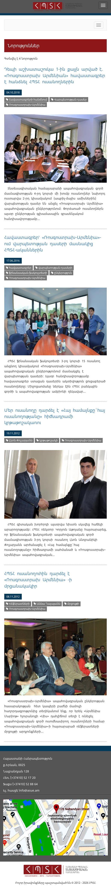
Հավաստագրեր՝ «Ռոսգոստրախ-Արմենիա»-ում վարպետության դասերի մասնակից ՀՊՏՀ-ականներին (52, 243)
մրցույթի (71, 603)
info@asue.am (29, 790)
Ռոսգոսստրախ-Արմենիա (25, 104)
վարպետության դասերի (53, 268)
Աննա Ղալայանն (47, 603)
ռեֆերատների (18, 603)
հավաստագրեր (18, 268)
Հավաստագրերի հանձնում (26, 99)
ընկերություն (61, 273)
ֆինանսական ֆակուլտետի (26, 273)
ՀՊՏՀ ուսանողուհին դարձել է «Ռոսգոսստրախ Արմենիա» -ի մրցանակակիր (38, 580)
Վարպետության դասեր (69, 99)
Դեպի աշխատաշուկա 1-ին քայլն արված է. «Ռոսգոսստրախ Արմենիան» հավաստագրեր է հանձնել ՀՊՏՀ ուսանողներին (54, 75)
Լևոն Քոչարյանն (19, 440)
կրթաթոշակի (47, 440)
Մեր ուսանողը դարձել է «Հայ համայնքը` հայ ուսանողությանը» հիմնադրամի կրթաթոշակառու (54, 416)
